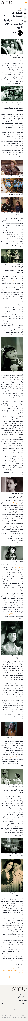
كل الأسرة (13, 33)
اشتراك (9, 1015)
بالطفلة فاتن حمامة (10, 281)
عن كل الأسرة (23, 1015)
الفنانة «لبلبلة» (18, 567)
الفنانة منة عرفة (13, 757)
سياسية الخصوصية (6, 1017)
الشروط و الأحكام (17, 1017)
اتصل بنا (4, 1015)
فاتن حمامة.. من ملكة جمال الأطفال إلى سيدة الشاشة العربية (13, 971)
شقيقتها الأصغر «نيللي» (11, 503)
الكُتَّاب (24, 1017)
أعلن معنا (15, 1015)
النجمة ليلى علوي (11, 614)
